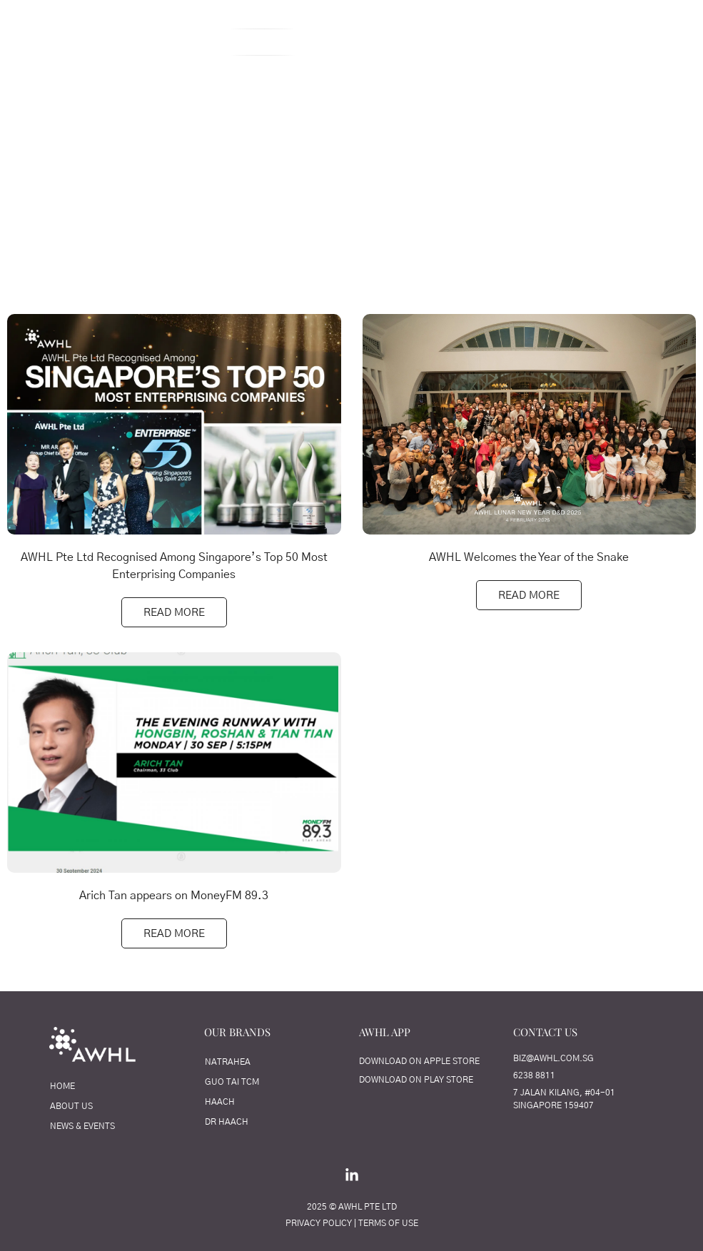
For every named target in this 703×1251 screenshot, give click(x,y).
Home (132, 42)
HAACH (220, 1102)
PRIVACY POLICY (318, 1223)
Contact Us (598, 42)
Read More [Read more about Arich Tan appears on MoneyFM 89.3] (174, 933)
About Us (202, 42)
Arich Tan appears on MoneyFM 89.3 (173, 895)
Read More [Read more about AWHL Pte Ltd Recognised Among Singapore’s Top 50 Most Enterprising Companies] (174, 612)
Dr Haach (226, 1122)
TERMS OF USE (388, 1223)
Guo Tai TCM (232, 1082)
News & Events (82, 1126)
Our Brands (505, 42)
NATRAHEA (228, 1062)
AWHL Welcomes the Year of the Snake (529, 557)
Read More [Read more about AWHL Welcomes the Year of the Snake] (529, 595)
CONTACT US (545, 1032)
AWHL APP (384, 1032)
